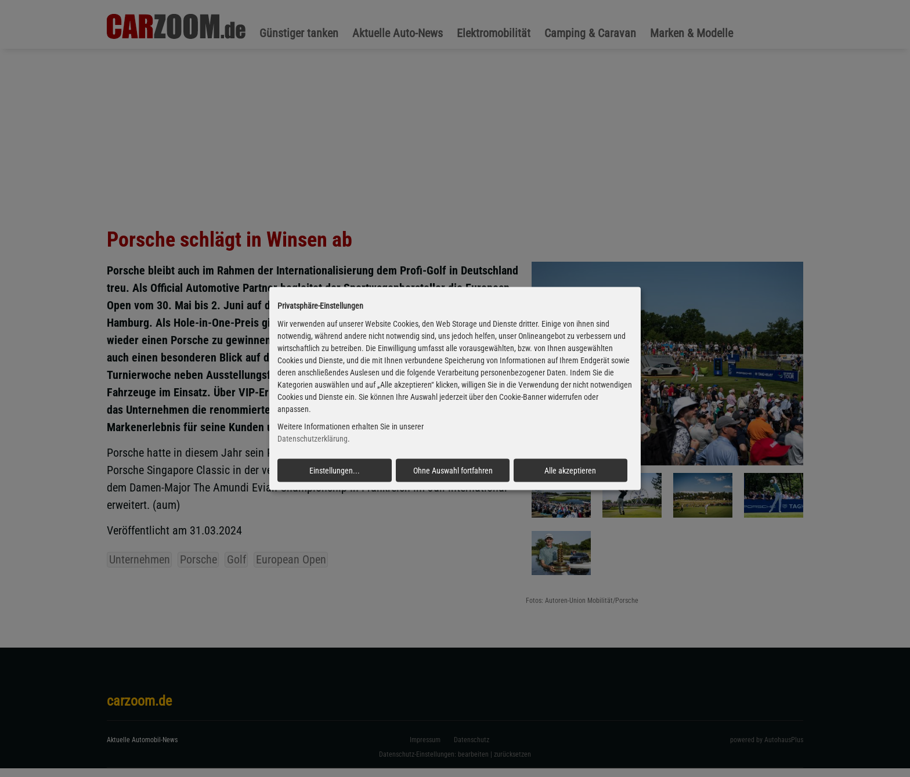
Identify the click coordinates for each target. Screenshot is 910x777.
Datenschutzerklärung (312, 438)
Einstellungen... (334, 470)
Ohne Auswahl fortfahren (453, 470)
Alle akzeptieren (570, 470)
